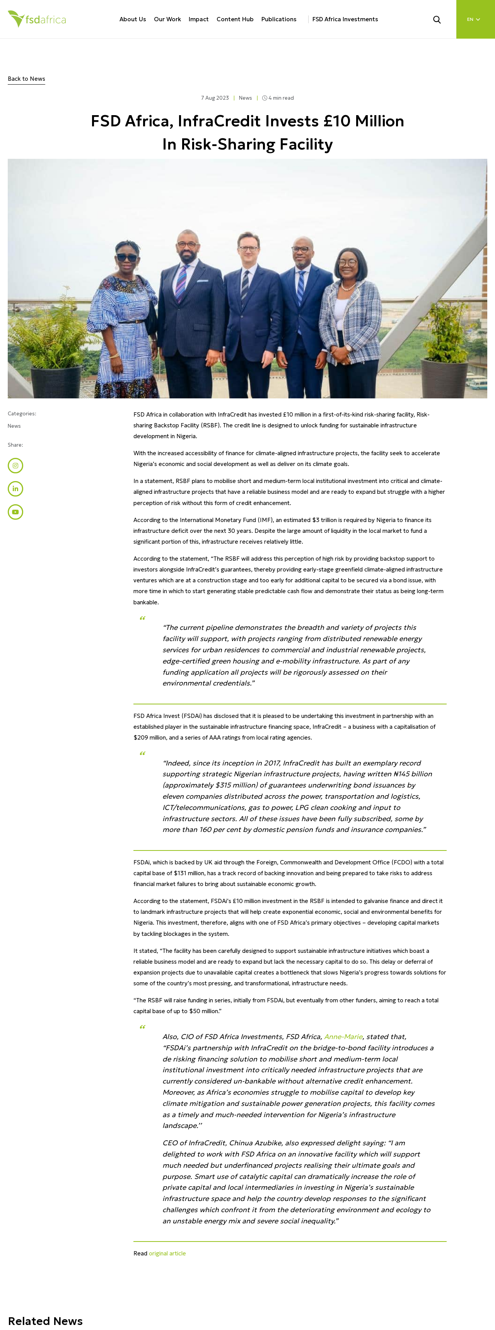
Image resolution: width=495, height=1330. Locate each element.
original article (167, 1253)
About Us (132, 19)
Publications (279, 19)
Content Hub (235, 19)
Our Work (167, 19)
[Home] (37, 19)
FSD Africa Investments (345, 19)
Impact (199, 19)
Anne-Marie (343, 1036)
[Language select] (475, 19)
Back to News (26, 78)
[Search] (441, 19)
